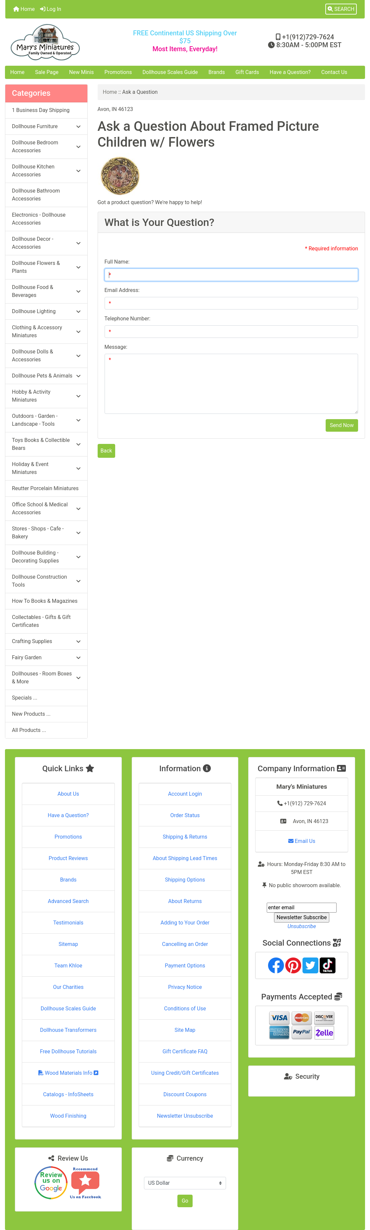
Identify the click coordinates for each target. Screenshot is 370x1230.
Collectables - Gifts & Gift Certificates (41, 621)
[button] (341, 9)
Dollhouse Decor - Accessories (46, 243)
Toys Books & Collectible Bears (46, 444)
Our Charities (68, 987)
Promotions (118, 72)
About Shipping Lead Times (185, 858)
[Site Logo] (65, 42)
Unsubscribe (302, 926)
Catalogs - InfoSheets (68, 1094)
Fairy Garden (46, 657)
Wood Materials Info (68, 1073)
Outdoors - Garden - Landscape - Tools (46, 420)
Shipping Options (185, 880)
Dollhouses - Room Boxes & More (46, 677)
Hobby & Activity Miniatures (46, 396)
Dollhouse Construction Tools (46, 581)
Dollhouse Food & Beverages (46, 291)
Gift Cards (247, 72)
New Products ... (31, 714)
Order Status (185, 815)
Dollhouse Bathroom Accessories (36, 195)
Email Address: (122, 290)
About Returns (185, 901)
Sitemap (68, 944)
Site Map (185, 1030)
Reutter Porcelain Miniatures (45, 488)
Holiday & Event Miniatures (46, 468)
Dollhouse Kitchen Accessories (46, 170)
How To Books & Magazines (44, 601)
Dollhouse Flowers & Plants (46, 267)
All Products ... (29, 730)
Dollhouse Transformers (68, 1030)
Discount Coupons (185, 1094)
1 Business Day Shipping (40, 110)
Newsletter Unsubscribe (185, 1116)
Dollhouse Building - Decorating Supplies (46, 557)
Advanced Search (68, 901)
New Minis (81, 72)
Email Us (301, 841)
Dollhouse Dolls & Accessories (46, 355)
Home (24, 9)
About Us (68, 794)
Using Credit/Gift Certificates (185, 1073)
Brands (216, 72)
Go (185, 1201)
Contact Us (334, 72)
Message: (116, 347)
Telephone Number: (128, 318)
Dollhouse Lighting (46, 311)
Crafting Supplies (46, 641)
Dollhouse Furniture (46, 126)
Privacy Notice (185, 987)
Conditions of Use (185, 1008)
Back (106, 451)
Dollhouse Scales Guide (170, 72)
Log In (50, 9)
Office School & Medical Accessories (46, 508)
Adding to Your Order (185, 923)
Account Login (185, 794)
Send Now (342, 425)
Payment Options (185, 965)
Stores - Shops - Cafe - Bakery (46, 532)
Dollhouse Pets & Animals (46, 376)
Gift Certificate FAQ (185, 1051)
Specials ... (24, 698)
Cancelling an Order (185, 944)
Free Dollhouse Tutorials (68, 1051)
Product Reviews (68, 858)
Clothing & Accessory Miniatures (46, 331)
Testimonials (68, 923)
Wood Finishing (68, 1116)
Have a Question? (290, 72)
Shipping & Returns (185, 837)
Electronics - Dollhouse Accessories (39, 219)
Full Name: (117, 262)
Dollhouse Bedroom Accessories (46, 146)
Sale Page (47, 72)
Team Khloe (68, 965)
